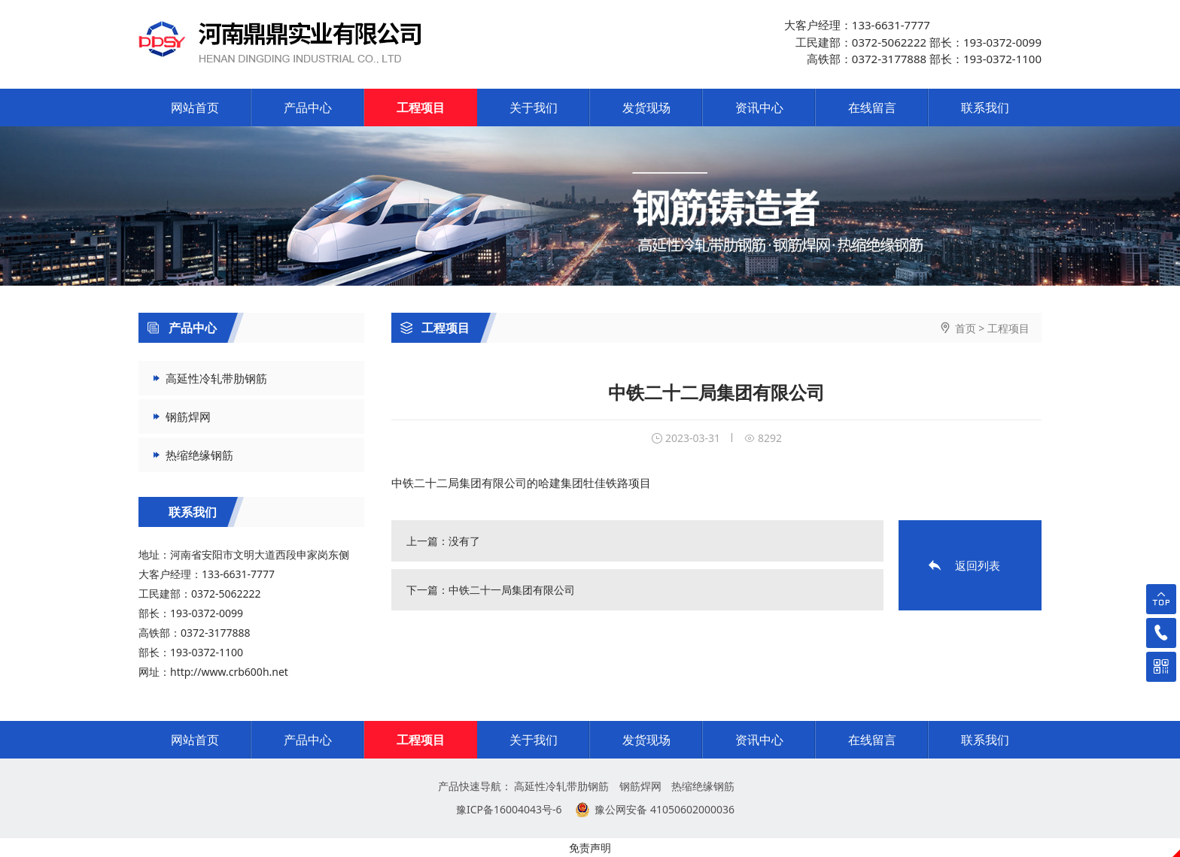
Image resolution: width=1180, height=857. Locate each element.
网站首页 (195, 107)
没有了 (464, 541)
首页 (965, 328)
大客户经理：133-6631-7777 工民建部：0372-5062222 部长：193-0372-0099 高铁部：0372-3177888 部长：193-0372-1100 (913, 41)
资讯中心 (759, 107)
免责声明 (590, 847)
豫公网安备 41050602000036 (664, 809)
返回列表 (977, 565)
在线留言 (872, 107)
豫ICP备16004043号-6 (509, 809)
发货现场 (646, 107)
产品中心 (308, 107)
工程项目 (421, 107)
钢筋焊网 (188, 416)
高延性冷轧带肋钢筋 (216, 378)
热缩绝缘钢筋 (199, 454)
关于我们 (533, 107)
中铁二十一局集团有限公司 (512, 590)
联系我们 (985, 107)
